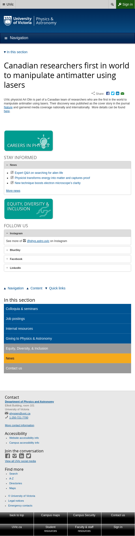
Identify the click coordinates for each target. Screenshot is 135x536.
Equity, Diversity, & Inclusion (27, 348)
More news (13, 190)
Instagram (16, 233)
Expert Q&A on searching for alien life (39, 173)
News (13, 164)
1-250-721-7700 (18, 417)
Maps (12, 488)
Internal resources (19, 328)
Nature (8, 107)
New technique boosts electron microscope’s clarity (48, 183)
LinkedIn (15, 267)
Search (13, 473)
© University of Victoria (21, 495)
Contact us (14, 368)
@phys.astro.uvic (38, 241)
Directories (15, 483)
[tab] (67, 165)
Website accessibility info (24, 437)
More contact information (19, 425)
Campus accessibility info (24, 442)
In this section (19, 300)
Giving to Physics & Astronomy (29, 338)
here (7, 111)
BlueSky (15, 250)
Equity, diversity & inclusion (29, 209)
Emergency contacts (20, 505)
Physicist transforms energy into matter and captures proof (52, 178)
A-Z (11, 478)
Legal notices (16, 500)
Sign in (124, 4)
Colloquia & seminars (22, 309)
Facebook (16, 258)
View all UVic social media (20, 461)
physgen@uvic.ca (19, 413)
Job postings (15, 319)
